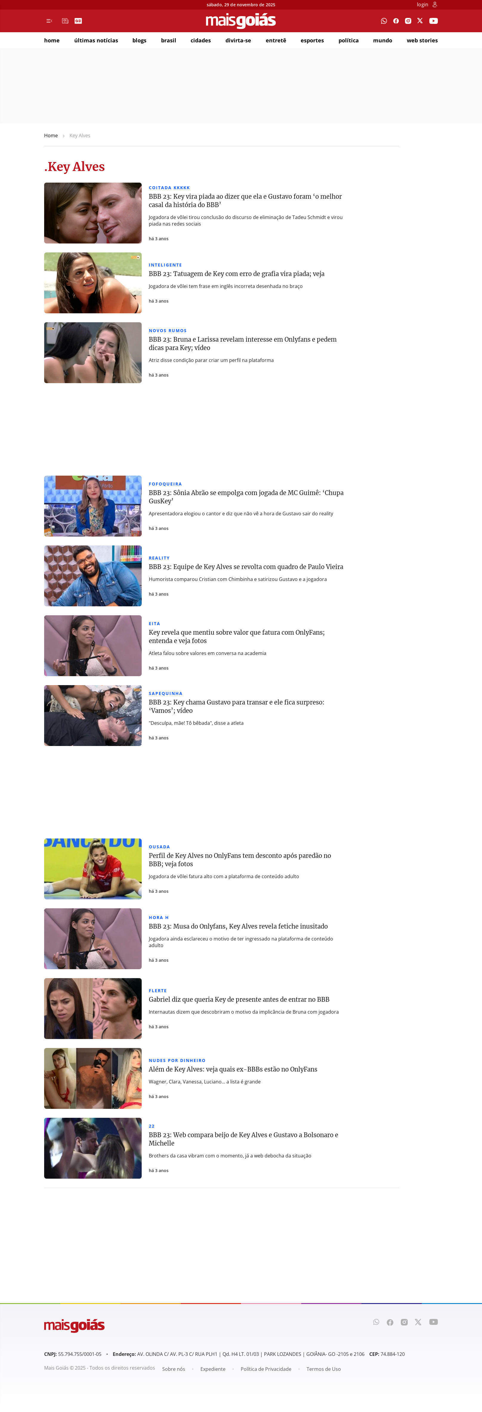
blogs (139, 40)
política (349, 40)
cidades (201, 40)
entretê (276, 40)
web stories (422, 40)
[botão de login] (435, 4)
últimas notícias (96, 40)
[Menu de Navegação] (49, 21)
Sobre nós (173, 1369)
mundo (382, 40)
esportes (312, 40)
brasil (168, 40)
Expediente (212, 1369)
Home (51, 135)
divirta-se (238, 40)
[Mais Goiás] (241, 21)
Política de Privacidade (266, 1369)
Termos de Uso (324, 1369)
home (52, 40)
